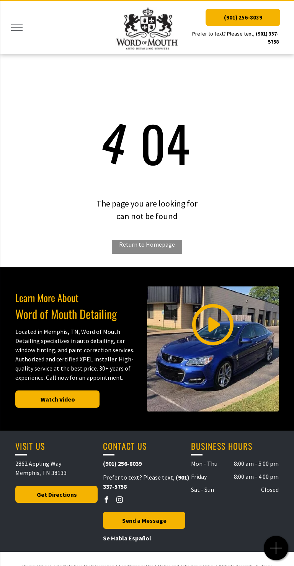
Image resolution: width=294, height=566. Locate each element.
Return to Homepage (147, 244)
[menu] (17, 27)
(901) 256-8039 (122, 463)
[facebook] (106, 501)
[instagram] (119, 501)
